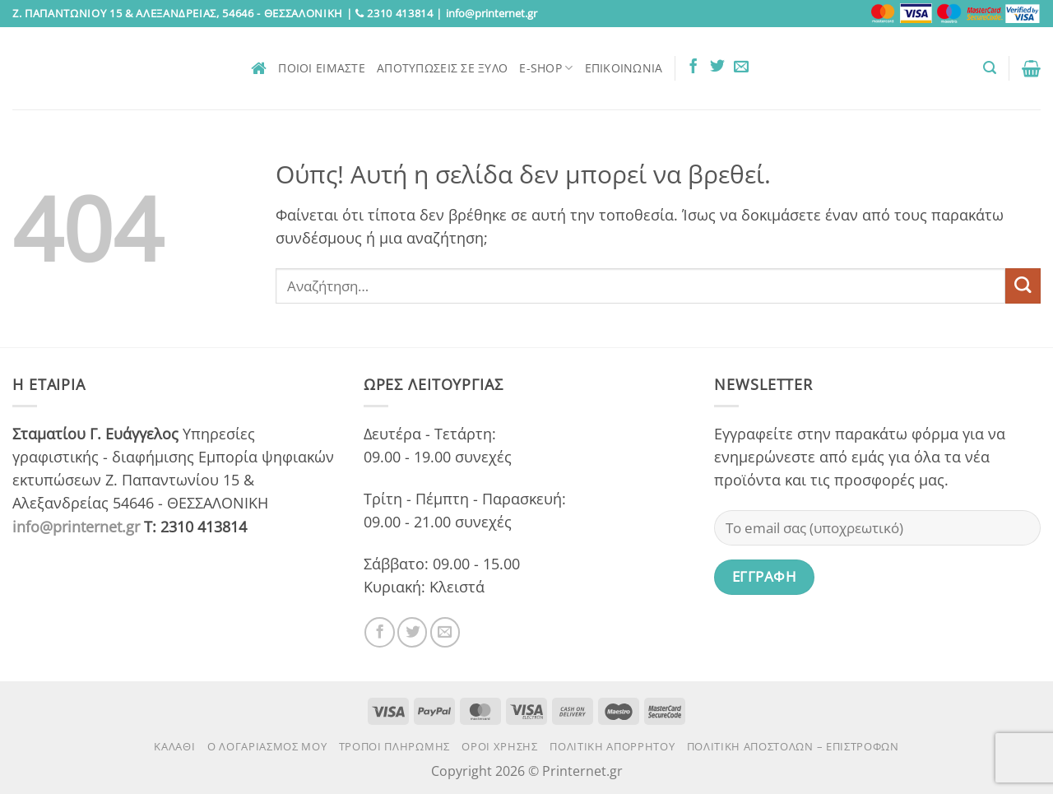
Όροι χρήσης (499, 746)
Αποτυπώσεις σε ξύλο (442, 68)
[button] (989, 68)
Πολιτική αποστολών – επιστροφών (793, 746)
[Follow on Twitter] (717, 67)
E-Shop (546, 68)
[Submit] (1023, 286)
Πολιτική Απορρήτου (612, 746)
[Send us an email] (741, 67)
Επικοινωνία (624, 68)
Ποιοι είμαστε (321, 68)
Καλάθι (174, 746)
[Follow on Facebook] (693, 67)
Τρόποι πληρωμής (394, 746)
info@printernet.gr (76, 526)
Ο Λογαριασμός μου (267, 746)
